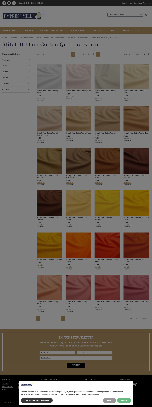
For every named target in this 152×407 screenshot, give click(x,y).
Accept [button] (124, 400)
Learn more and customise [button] (37, 400)
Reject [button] (109, 400)
